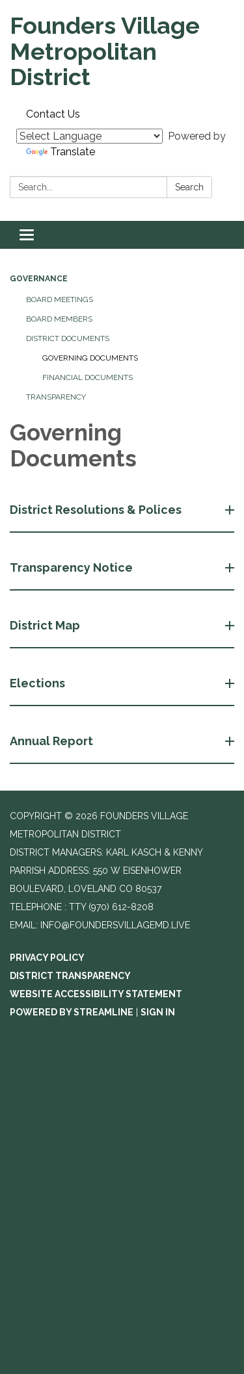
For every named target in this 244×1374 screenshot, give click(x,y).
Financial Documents (87, 377)
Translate (60, 152)
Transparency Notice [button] (72, 567)
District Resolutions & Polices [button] (97, 509)
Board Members (59, 319)
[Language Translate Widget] (89, 136)
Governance (39, 278)
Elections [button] (39, 683)
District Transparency (70, 976)
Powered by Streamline (71, 1012)
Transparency (56, 396)
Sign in (158, 1012)
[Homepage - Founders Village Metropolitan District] (122, 51)
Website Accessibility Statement (96, 994)
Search (189, 187)
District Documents (67, 338)
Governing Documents (90, 358)
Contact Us (53, 114)
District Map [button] (46, 625)
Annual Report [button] (53, 741)
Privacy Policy (47, 957)
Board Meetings (59, 299)
